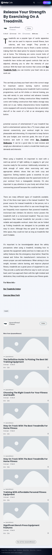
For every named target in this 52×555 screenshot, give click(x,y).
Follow (29, 28)
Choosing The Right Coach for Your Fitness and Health (25, 393)
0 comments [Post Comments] (26, 33)
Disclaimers (19, 550)
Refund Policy (26, 550)
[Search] (34, 2)
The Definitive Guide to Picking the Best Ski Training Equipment (25, 360)
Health (6, 311)
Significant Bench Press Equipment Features (21, 526)
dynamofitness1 (14, 27)
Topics (14, 550)
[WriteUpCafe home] (7, 2)
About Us (10, 550)
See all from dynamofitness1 (26, 542)
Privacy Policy (4, 550)
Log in (39, 2)
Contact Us (38, 550)
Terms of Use (33, 550)
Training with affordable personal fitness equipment (24, 493)
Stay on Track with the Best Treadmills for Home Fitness (25, 427)
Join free (47, 2)
